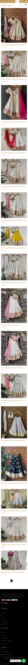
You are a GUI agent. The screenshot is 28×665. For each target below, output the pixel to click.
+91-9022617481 (7, 651)
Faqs (2, 632)
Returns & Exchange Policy (6, 640)
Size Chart (3, 635)
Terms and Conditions (5, 624)
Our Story (3, 613)
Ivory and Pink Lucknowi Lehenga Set (13, 367)
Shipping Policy (4, 643)
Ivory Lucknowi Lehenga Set (10, 325)
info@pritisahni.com (8, 654)
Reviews (2, 618)
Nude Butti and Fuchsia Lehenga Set (12, 572)
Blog (2, 615)
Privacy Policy (4, 621)
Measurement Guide (5, 637)
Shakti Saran (24, 663)
